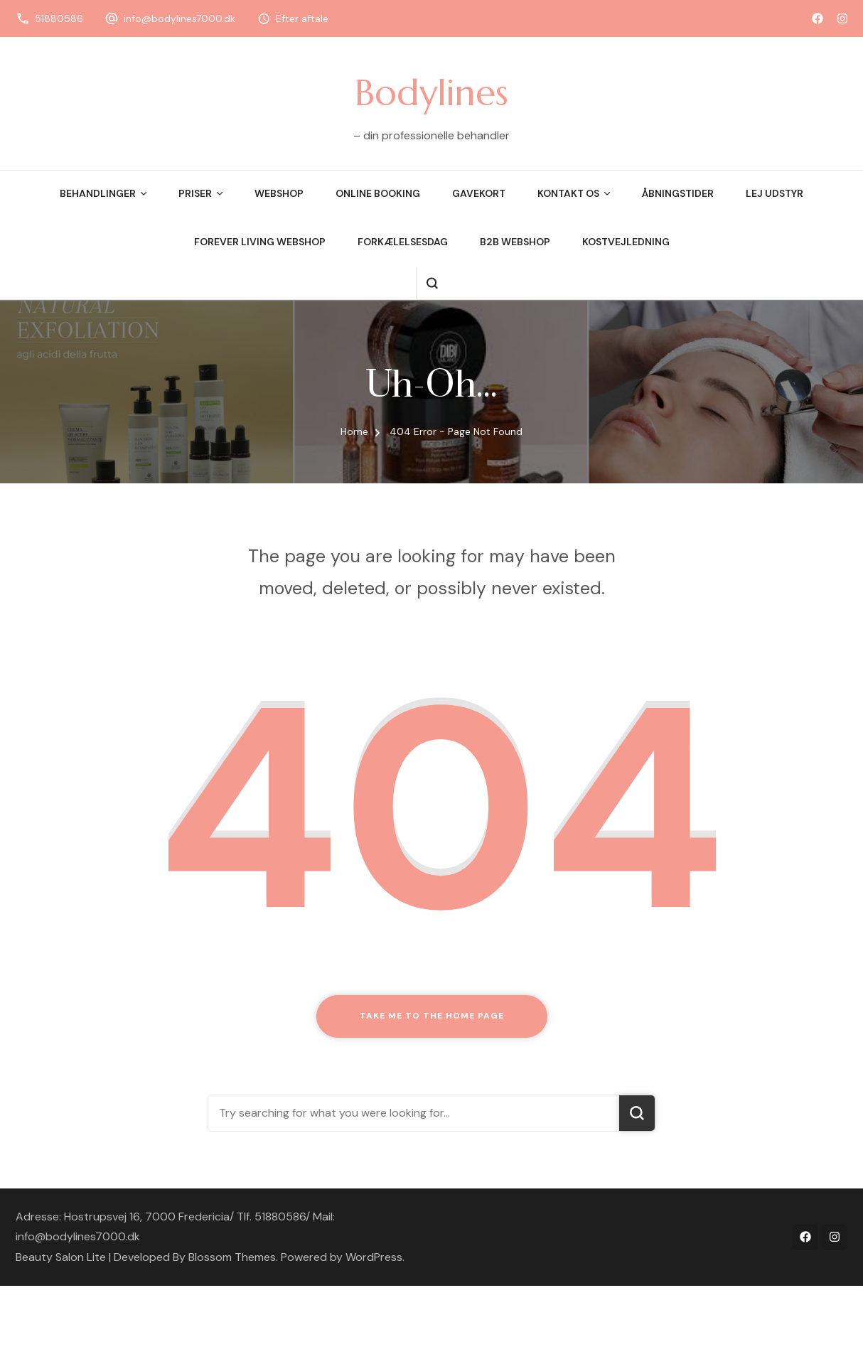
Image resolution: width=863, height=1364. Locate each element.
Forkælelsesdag (403, 241)
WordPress (373, 1257)
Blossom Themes (232, 1257)
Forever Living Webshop (260, 241)
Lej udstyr (774, 193)
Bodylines (431, 92)
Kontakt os (568, 193)
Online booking (378, 193)
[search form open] (432, 283)
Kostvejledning (626, 241)
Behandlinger (98, 193)
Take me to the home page (432, 1015)
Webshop (279, 193)
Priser (195, 193)
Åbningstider (678, 193)
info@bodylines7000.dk (179, 18)
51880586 (59, 18)
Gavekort (478, 193)
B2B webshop (515, 241)
